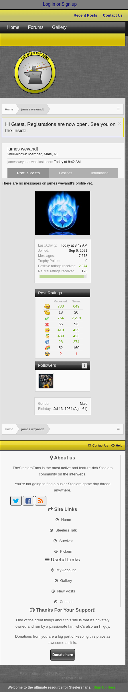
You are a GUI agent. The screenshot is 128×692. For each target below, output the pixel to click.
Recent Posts (85, 15)
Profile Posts (28, 173)
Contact (63, 602)
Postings (65, 173)
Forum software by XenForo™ (43, 674)
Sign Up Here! (105, 687)
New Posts (63, 591)
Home (13, 27)
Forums (36, 27)
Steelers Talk (63, 530)
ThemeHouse (72, 678)
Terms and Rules (86, 669)
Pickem (63, 551)
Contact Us (113, 15)
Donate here (62, 654)
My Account (63, 570)
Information (100, 173)
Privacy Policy (112, 669)
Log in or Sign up (60, 4)
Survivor (63, 541)
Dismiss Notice (119, 124)
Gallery (59, 27)
